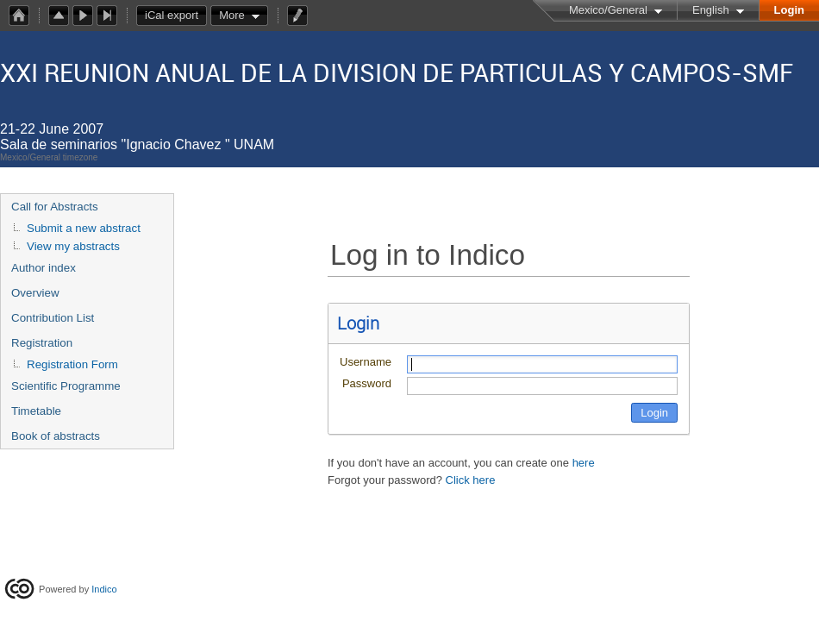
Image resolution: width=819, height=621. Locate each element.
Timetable (36, 411)
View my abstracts (73, 246)
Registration (41, 342)
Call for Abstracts (54, 206)
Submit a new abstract (84, 228)
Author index (43, 267)
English (710, 9)
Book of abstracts (55, 436)
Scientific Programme (66, 386)
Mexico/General (608, 9)
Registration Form (72, 364)
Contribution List (52, 317)
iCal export (176, 15)
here (583, 462)
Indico (103, 589)
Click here (471, 480)
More (232, 15)
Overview (35, 292)
